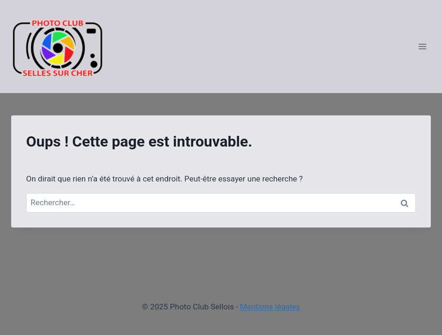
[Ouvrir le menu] (422, 46)
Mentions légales (270, 306)
